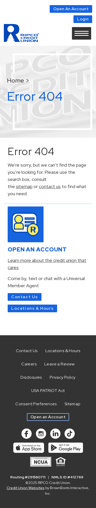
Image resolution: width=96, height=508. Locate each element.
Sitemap (73, 404)
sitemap (24, 186)
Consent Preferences (36, 404)
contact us (50, 186)
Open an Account (48, 417)
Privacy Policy (63, 377)
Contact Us (24, 296)
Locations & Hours (32, 308)
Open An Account (71, 8)
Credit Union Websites (26, 488)
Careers (29, 364)
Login (83, 19)
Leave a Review (59, 364)
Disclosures (31, 377)
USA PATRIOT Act (48, 390)
